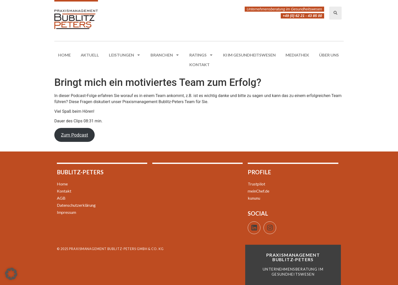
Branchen (165, 55)
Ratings (201, 55)
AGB (61, 198)
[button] (11, 274)
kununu (254, 198)
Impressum (66, 212)
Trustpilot (256, 183)
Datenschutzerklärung (76, 205)
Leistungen (125, 55)
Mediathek (297, 54)
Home (64, 54)
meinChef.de (258, 190)
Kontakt (199, 64)
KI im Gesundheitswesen (249, 54)
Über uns (329, 54)
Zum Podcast (74, 135)
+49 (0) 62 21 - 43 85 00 (302, 16)
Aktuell (90, 54)
